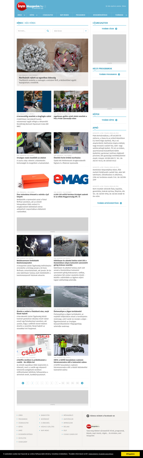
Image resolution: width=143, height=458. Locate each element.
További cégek (108, 29)
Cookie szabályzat (71, 434)
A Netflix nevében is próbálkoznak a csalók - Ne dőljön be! (31, 361)
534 (73, 383)
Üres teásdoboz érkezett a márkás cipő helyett (33, 195)
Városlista (45, 6)
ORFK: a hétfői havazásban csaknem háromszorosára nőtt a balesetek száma (70, 361)
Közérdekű (45, 419)
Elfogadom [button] (130, 454)
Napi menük (64, 15)
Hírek (20, 15)
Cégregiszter (48, 15)
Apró (20, 430)
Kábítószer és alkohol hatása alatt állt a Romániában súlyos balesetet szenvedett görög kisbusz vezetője (71, 263)
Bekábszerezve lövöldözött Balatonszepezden (28, 261)
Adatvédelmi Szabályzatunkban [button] (100, 454)
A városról (45, 423)
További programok (108, 74)
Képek (32, 15)
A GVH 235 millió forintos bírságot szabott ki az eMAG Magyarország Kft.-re (71, 195)
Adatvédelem (68, 419)
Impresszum (68, 423)
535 (77, 383)
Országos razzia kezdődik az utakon (31, 158)
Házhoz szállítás (47, 427)
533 (68, 383)
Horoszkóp (22, 442)
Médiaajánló (68, 415)
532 (63, 383)
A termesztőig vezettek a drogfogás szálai (34, 116)
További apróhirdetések (108, 203)
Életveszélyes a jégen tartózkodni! (68, 311)
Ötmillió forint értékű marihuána (67, 158)
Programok (80, 15)
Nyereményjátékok (100, 15)
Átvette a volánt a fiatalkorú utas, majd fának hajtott (33, 312)
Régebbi (82, 383)
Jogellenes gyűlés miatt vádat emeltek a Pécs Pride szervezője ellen (70, 117)
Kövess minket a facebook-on (102, 415)
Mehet (47, 31)
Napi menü (45, 430)
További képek (108, 120)
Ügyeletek (22, 438)
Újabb (23, 383)
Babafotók (45, 415)
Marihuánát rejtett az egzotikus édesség (37, 77)
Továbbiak (119, 15)
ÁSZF (65, 430)
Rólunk (66, 427)
